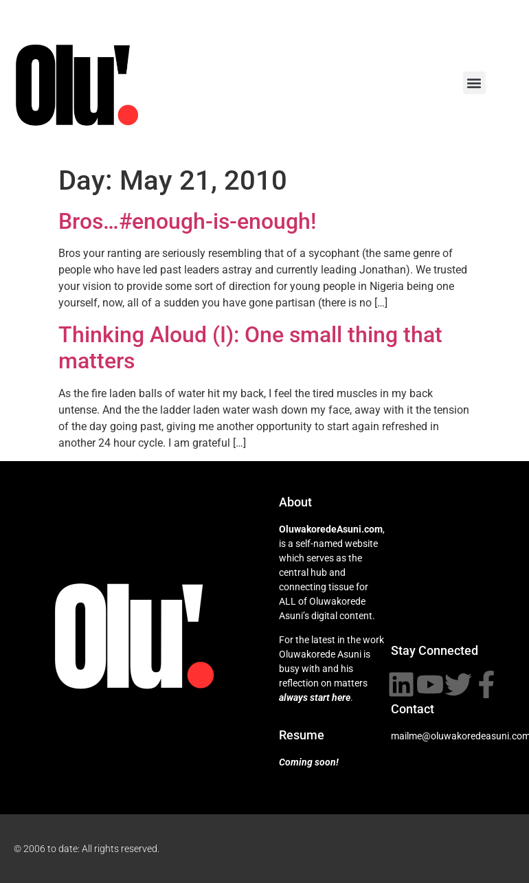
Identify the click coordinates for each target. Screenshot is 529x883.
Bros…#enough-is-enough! (187, 221)
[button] (474, 82)
